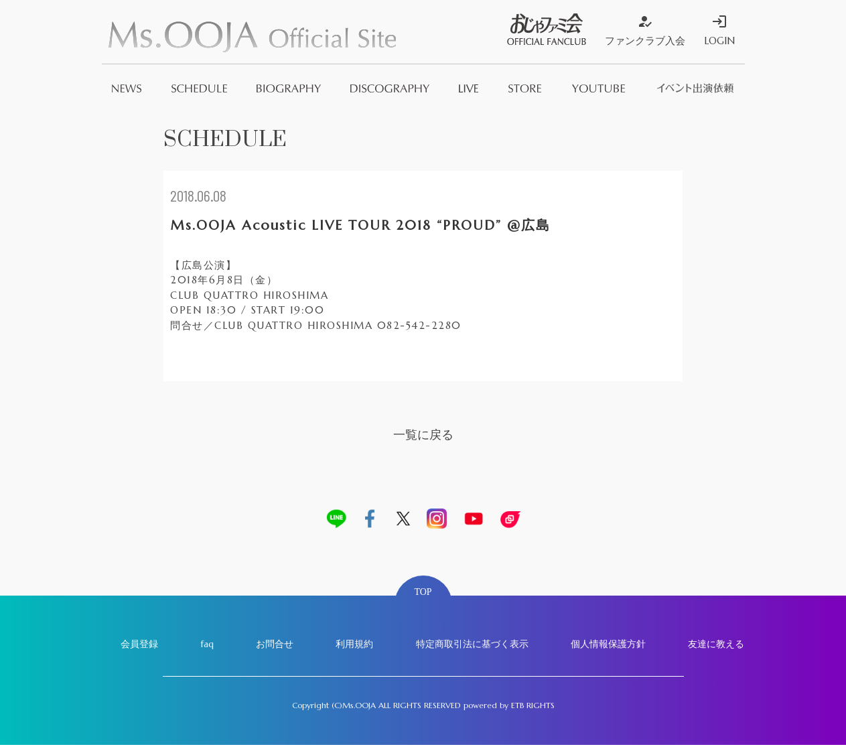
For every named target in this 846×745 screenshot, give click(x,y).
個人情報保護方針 (608, 644)
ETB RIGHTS (533, 705)
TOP (422, 592)
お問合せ (274, 644)
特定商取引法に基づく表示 (472, 644)
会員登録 (139, 644)
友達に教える (716, 644)
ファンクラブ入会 (645, 30)
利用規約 (354, 644)
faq (207, 644)
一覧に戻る (423, 434)
